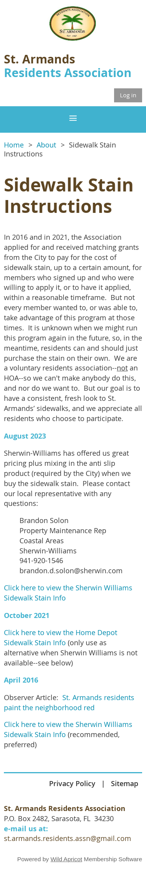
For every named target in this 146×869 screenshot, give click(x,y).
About (46, 144)
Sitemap (124, 783)
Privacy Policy (72, 783)
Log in (128, 95)
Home (14, 144)
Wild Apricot (66, 859)
